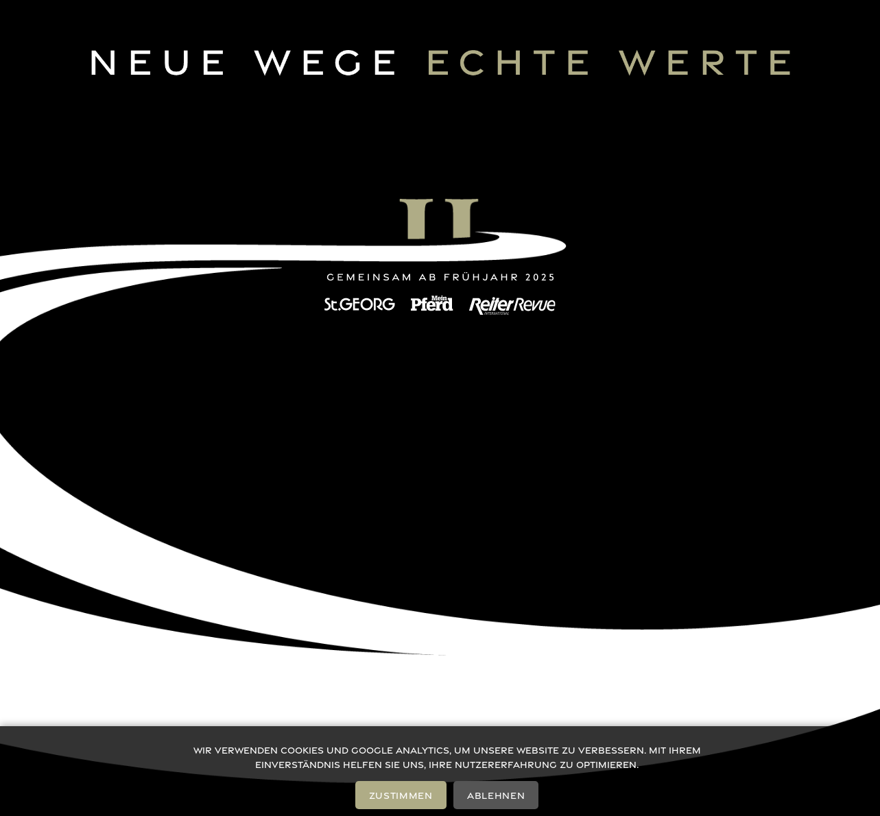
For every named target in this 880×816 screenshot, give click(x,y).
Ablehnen (496, 795)
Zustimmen (401, 795)
